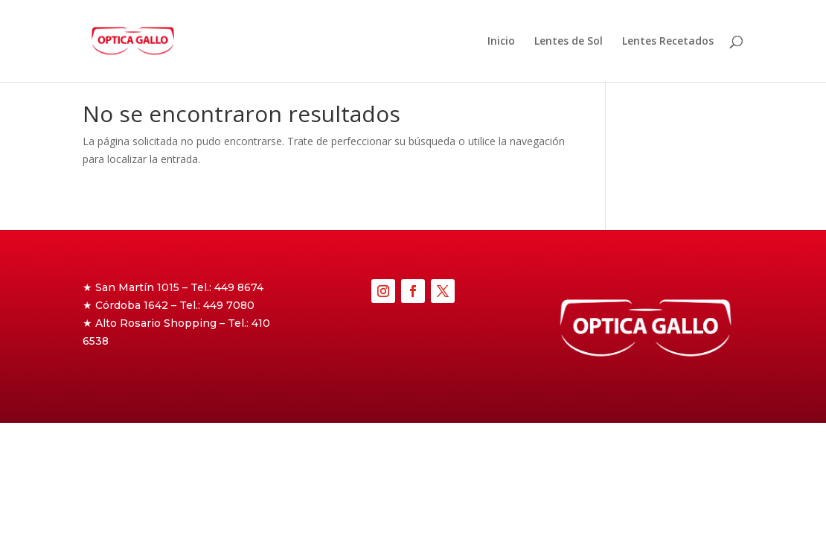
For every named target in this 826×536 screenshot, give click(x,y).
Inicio (501, 42)
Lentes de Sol (568, 42)
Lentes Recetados (668, 42)
